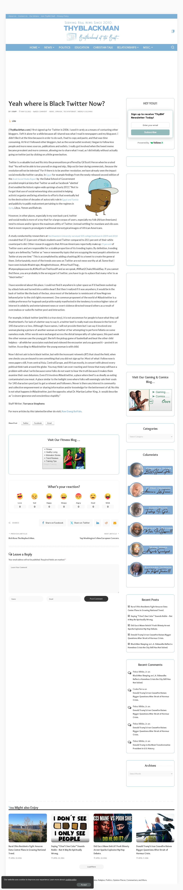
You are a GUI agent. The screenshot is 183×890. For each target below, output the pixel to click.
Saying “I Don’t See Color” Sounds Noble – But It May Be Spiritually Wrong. (69, 850)
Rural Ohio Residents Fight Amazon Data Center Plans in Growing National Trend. (27, 850)
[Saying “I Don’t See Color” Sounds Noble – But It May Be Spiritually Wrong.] (70, 828)
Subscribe (150, 132)
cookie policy (36, 878)
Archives (150, 766)
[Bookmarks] (172, 31)
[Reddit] (106, 523)
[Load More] (91, 867)
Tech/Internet (69, 111)
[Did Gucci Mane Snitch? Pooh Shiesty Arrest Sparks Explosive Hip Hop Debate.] (113, 828)
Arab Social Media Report (28, 178)
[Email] (114, 523)
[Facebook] (52, 523)
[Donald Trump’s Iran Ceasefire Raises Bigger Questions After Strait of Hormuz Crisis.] (155, 828)
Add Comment (40, 111)
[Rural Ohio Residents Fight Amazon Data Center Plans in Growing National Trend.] (28, 828)
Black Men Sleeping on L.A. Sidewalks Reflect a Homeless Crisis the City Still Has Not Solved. (152, 679)
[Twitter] (80, 523)
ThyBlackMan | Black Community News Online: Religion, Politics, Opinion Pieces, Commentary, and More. (102, 880)
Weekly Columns (85, 111)
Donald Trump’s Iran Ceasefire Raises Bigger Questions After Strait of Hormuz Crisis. (151, 696)
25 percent (113, 244)
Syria (13, 207)
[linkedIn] (97, 523)
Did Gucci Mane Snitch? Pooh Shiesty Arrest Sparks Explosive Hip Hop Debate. (112, 850)
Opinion (58, 111)
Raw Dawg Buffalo (72, 411)
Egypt (49, 174)
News (51, 111)
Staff (14, 111)
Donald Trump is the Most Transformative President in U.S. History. (151, 747)
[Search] (172, 47)
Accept (35, 884)
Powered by (150, 143)
